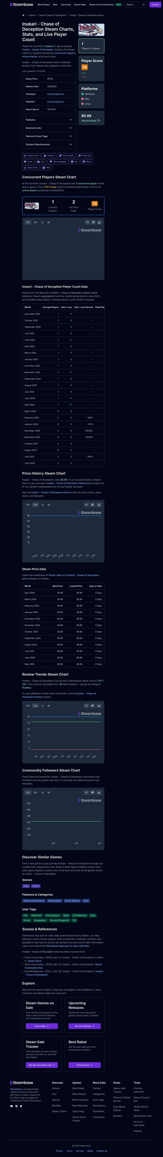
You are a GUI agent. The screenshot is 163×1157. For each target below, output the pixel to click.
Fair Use (80, 1151)
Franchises (99, 1117)
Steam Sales (80, 4)
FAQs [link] (46, 168)
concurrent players (64, 53)
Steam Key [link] (84, 155)
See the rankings (84, 1026)
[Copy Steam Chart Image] (93, 222)
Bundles (56, 1105)
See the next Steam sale (42, 1065)
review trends (29, 56)
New (55, 4)
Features (49, 119)
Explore (155, 4)
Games (32, 15)
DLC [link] (40, 162)
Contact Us (101, 1151)
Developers (99, 1105)
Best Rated (78, 1088)
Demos (56, 1099)
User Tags (98, 1099)
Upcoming (66, 4)
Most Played (44, 4)
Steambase (15, 1089)
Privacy (59, 1151)
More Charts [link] (31, 168)
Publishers (98, 1111)
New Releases (80, 1105)
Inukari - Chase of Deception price (50, 492)
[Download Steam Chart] (99, 222)
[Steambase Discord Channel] (11, 1106)
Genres (97, 1088)
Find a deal (42, 1026)
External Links (49, 128)
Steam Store (34, 960)
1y (42, 222)
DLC (54, 1094)
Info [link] (74, 162)
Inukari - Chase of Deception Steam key (68, 483)
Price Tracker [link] (66, 155)
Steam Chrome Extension (101, 4)
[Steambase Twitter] (21, 1106)
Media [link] (87, 162)
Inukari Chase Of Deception (52, 15)
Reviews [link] (49, 155)
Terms (69, 1151)
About (90, 1151)
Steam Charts (59, 1111)
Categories (99, 1094)
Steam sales (55, 575)
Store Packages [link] (57, 162)
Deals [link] (28, 162)
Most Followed (80, 1099)
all (49, 222)
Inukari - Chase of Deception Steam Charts (90, 15)
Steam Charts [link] (31, 155)
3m (35, 222)
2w (28, 222)
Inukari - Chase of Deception (38, 49)
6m (35, 504)
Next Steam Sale (143, 1115)
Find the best (85, 1065)
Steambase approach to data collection (67, 945)
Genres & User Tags (49, 136)
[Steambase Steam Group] (16, 1106)
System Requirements (49, 144)
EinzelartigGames (55, 94)
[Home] (23, 15)
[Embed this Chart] (87, 222)
